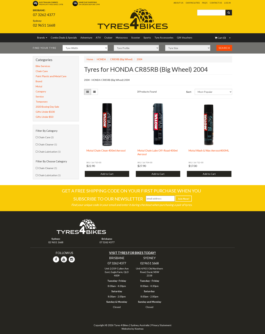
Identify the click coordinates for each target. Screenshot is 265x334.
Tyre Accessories (163, 37)
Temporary (42, 101)
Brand (39, 81)
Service (40, 96)
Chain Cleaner (47, 144)
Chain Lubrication (49, 151)
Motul (39, 86)
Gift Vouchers (184, 37)
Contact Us (216, 3)
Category (41, 91)
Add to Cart (107, 173)
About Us (178, 3)
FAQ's (204, 3)
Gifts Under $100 (45, 111)
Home (90, 59)
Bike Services (43, 66)
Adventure (86, 37)
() (220, 37)
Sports (147, 37)
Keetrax (139, 328)
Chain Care (42, 71)
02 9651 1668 (44, 25)
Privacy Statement (161, 325)
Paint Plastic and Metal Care (51, 76)
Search (224, 47)
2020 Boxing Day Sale (47, 106)
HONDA (101, 59)
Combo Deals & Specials (64, 37)
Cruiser (108, 37)
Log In (227, 3)
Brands (42, 37)
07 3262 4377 (44, 14)
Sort (188, 91)
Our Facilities (193, 3)
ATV (98, 37)
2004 (139, 59)
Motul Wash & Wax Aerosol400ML (208, 150)
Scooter (135, 37)
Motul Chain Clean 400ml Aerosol (106, 150)
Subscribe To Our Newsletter (108, 198)
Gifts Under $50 (44, 116)
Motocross (122, 37)
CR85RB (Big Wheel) (121, 59)
